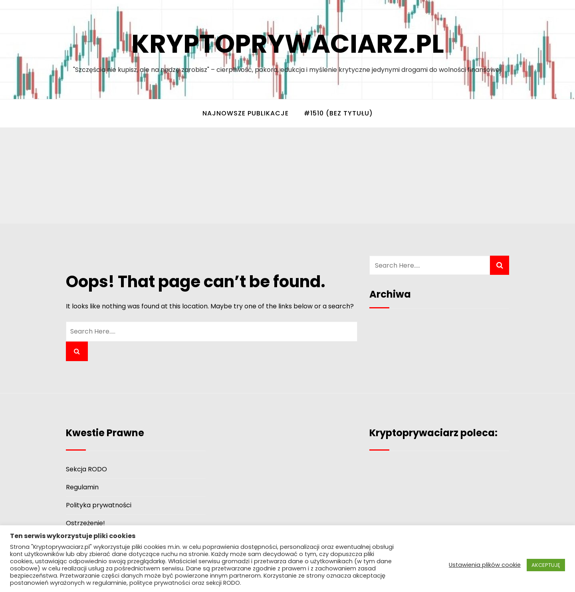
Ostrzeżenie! (85, 523)
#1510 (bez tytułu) (338, 113)
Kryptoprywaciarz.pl (287, 44)
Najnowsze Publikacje (245, 113)
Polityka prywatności (98, 505)
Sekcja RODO (86, 469)
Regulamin (82, 487)
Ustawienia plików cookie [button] (485, 564)
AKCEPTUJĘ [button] (545, 565)
